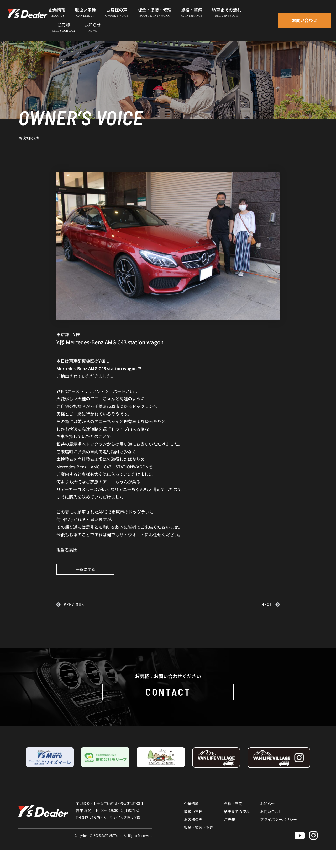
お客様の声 (193, 819)
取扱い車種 (193, 811)
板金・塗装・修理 (198, 827)
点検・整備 (233, 803)
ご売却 (229, 819)
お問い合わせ (271, 811)
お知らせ (267, 803)
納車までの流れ (237, 811)
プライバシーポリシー (278, 819)
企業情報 (191, 803)
